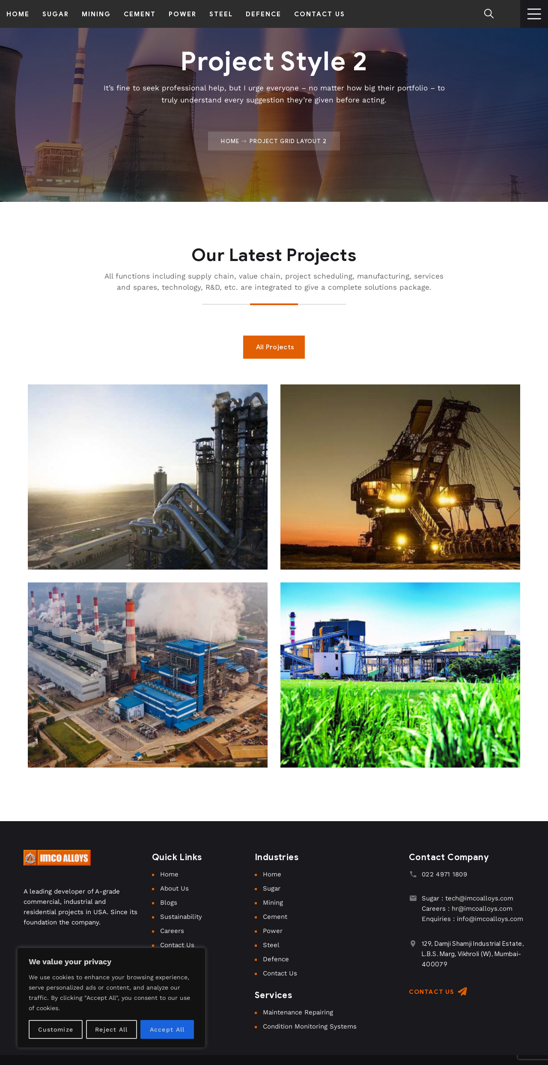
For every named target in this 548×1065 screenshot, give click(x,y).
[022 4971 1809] (413, 874)
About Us (174, 888)
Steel (271, 945)
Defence (276, 959)
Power (273, 931)
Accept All (167, 1029)
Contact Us (177, 945)
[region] (111, 998)
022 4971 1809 (444, 874)
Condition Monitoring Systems (310, 1026)
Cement (275, 917)
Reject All (111, 1029)
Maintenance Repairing (298, 1012)
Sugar (271, 888)
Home (230, 141)
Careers (172, 931)
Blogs (168, 902)
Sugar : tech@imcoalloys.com (467, 898)
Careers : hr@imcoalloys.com (467, 908)
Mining (273, 902)
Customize (55, 1029)
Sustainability (181, 917)
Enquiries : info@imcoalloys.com (472, 919)
